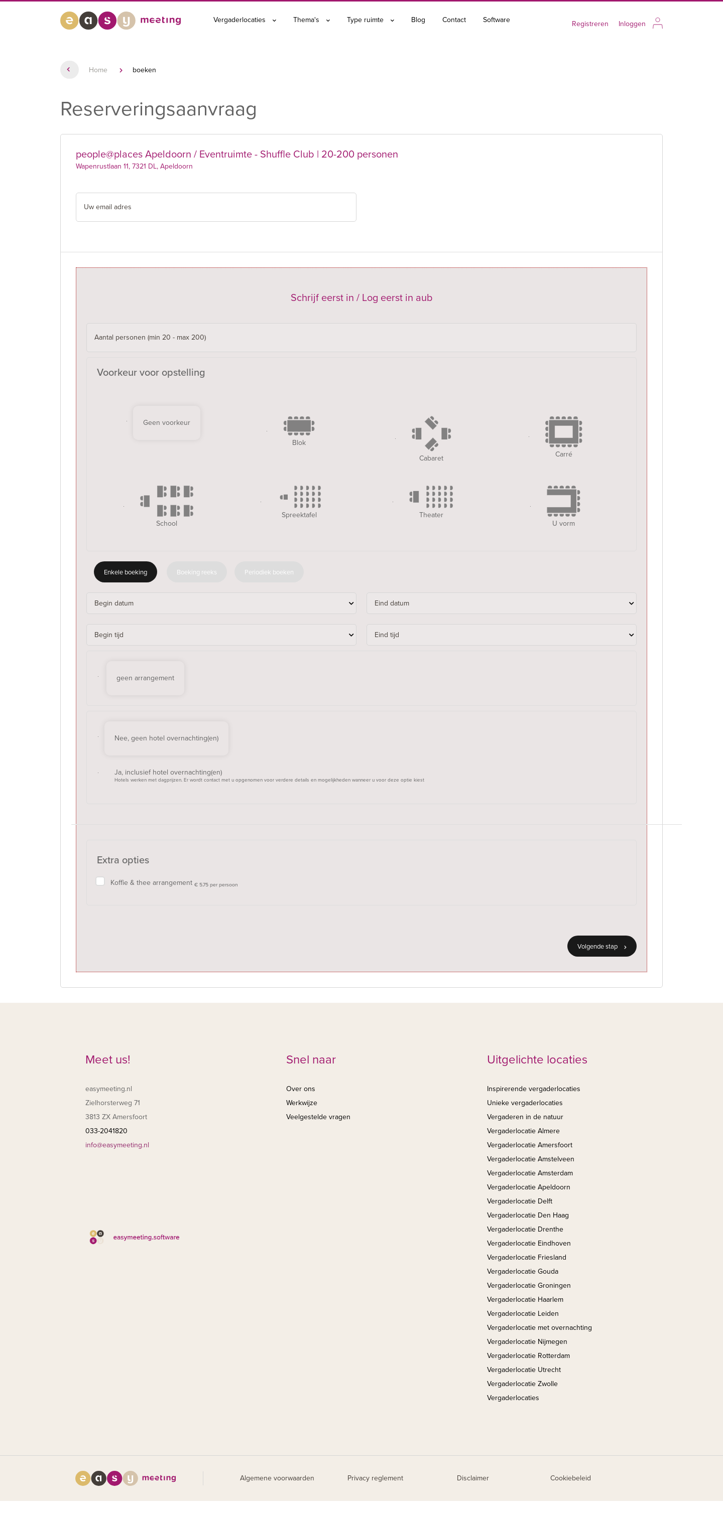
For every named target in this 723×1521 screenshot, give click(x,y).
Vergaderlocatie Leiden (523, 1313)
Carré (563, 437)
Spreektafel (299, 502)
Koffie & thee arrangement (174, 883)
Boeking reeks (197, 572)
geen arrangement (145, 678)
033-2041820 (106, 1131)
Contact (454, 20)
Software (496, 20)
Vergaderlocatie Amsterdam (530, 1173)
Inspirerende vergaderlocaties (533, 1089)
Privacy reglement (375, 1478)
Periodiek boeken (269, 572)
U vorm (563, 507)
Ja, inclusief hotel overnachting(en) (269, 776)
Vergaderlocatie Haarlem (525, 1299)
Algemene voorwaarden (277, 1478)
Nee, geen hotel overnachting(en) (166, 738)
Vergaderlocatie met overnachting (539, 1327)
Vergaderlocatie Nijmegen (527, 1341)
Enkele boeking (125, 572)
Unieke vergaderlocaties (525, 1103)
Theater (431, 502)
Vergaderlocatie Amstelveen (530, 1159)
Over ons (300, 1089)
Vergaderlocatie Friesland (526, 1257)
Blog (418, 20)
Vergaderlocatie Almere (523, 1131)
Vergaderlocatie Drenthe (525, 1229)
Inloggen (632, 24)
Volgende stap (602, 947)
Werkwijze (301, 1103)
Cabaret (431, 439)
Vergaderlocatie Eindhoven (529, 1243)
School (166, 507)
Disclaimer (473, 1478)
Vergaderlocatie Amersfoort (529, 1145)
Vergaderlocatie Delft (519, 1201)
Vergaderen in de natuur (525, 1117)
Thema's (311, 20)
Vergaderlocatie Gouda (522, 1271)
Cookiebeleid (570, 1478)
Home (98, 70)
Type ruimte (370, 20)
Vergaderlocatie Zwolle (522, 1384)
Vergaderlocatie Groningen (529, 1285)
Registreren (590, 24)
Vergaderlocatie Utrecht (524, 1369)
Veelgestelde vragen (318, 1117)
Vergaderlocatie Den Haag (528, 1215)
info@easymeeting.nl (117, 1145)
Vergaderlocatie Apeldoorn (528, 1187)
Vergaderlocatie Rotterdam (528, 1355)
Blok (299, 431)
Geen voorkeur (166, 422)
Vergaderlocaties (244, 20)
